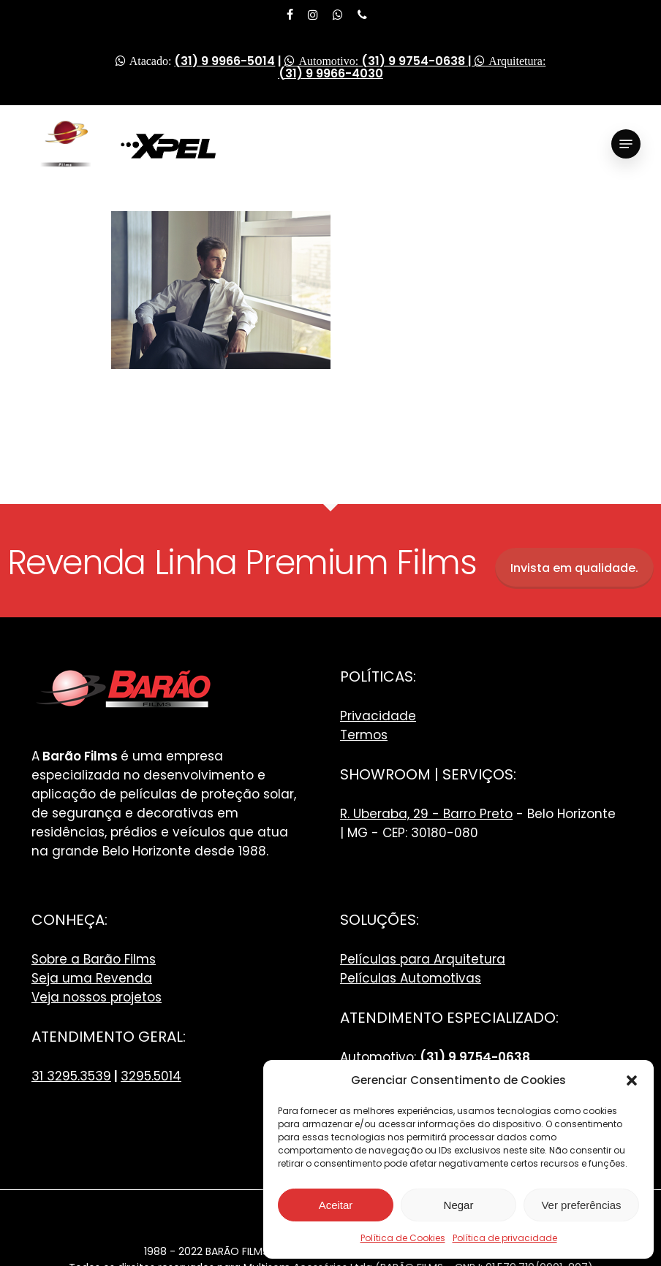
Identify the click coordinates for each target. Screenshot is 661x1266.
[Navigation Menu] (626, 144)
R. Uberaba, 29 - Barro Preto (426, 814)
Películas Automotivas (410, 978)
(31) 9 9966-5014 (224, 61)
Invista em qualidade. (574, 568)
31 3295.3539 (71, 1076)
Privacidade (378, 716)
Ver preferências (581, 1205)
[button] (631, 1080)
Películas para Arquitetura (422, 959)
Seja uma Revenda (91, 978)
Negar (459, 1205)
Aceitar (336, 1205)
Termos (364, 735)
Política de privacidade (505, 1238)
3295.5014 (151, 1076)
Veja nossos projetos (96, 997)
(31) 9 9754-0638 (413, 61)
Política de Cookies (402, 1238)
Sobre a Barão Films (93, 959)
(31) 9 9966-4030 (331, 73)
